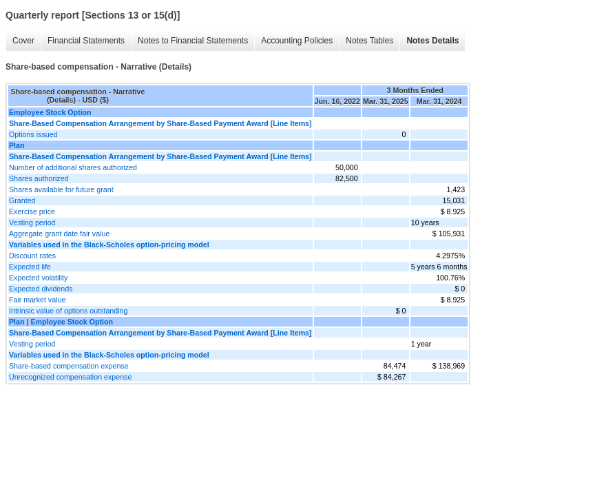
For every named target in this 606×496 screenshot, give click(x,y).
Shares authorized (39, 178)
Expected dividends (40, 289)
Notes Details (432, 40)
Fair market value (37, 300)
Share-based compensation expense (69, 366)
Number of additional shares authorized (73, 167)
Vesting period (32, 222)
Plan (17, 145)
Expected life (30, 266)
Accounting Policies (297, 40)
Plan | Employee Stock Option (61, 322)
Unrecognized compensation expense (70, 377)
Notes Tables (369, 40)
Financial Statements (86, 40)
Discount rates (32, 255)
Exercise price (32, 211)
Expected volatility (38, 277)
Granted (22, 200)
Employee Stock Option (50, 112)
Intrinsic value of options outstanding (68, 311)
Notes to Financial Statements (193, 40)
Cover (23, 40)
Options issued (33, 134)
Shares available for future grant (61, 189)
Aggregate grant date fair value (59, 233)
